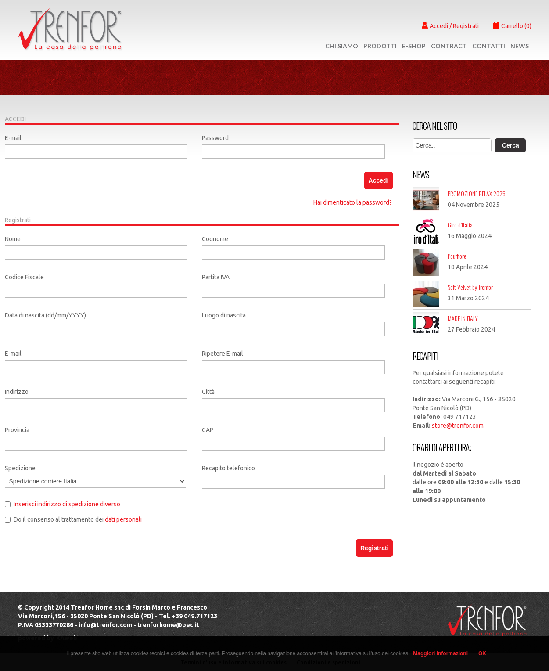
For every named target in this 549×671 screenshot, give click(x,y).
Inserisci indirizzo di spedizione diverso (67, 504)
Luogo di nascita (224, 315)
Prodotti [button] (380, 46)
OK (482, 653)
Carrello (512, 25)
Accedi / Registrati (450, 25)
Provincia (17, 429)
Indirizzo (17, 391)
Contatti (488, 46)
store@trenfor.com (458, 425)
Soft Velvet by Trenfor (470, 287)
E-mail (13, 137)
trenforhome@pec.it (168, 624)
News (519, 46)
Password (215, 137)
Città (208, 391)
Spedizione (20, 468)
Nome (13, 238)
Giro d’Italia (460, 224)
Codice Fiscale (24, 277)
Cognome (215, 238)
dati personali (123, 519)
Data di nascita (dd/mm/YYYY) (45, 315)
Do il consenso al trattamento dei (78, 519)
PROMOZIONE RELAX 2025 (477, 193)
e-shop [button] (414, 46)
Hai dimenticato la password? (352, 202)
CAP (207, 429)
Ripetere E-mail (222, 353)
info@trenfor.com (105, 624)
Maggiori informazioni (440, 653)
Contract (449, 46)
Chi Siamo (341, 46)
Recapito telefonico (228, 468)
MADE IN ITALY (463, 318)
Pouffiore (457, 255)
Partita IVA (216, 277)
